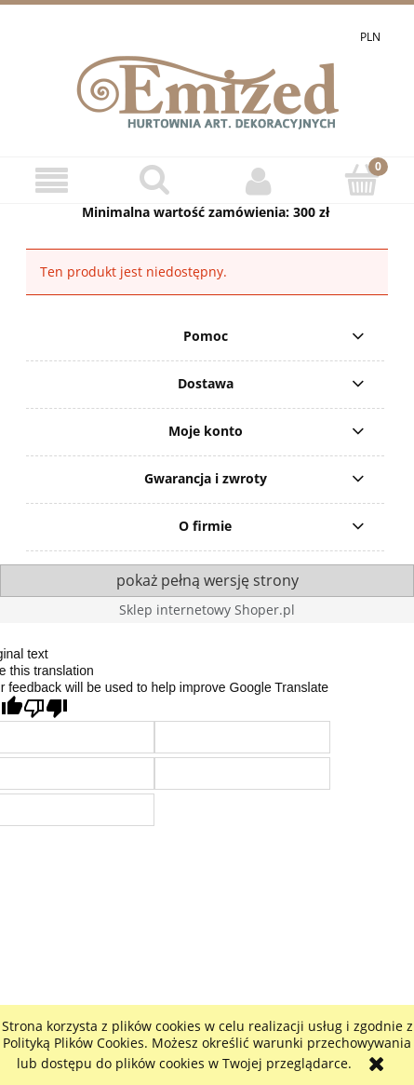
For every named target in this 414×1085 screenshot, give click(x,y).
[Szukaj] (155, 179)
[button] (51, 181)
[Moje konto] (259, 180)
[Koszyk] (362, 179)
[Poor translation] (45, 708)
